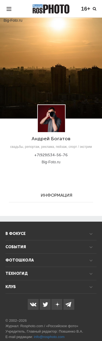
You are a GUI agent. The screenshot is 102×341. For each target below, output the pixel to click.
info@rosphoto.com (49, 337)
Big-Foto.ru (51, 162)
